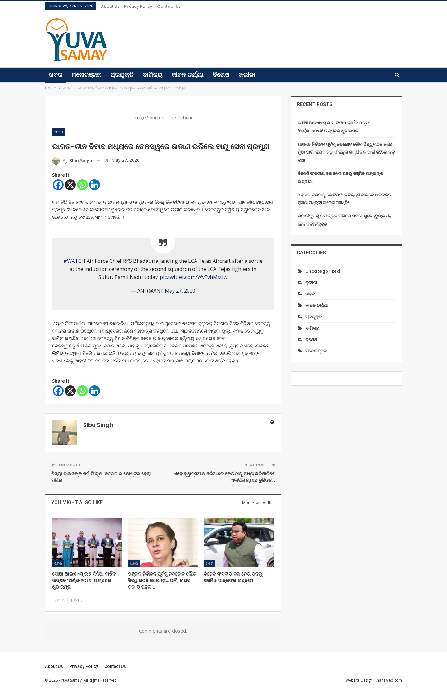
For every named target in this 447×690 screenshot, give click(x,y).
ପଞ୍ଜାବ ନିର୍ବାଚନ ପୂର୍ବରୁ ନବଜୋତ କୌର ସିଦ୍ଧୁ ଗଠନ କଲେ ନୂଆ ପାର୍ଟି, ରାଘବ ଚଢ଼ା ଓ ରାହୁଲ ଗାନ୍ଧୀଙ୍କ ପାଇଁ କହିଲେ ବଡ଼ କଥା (346, 152)
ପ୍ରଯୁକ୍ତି (121, 74)
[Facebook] (58, 184)
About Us (110, 6)
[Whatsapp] (82, 184)
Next (76, 600)
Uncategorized (322, 271)
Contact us (169, 6)
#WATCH (74, 260)
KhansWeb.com (388, 680)
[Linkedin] (94, 184)
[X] (70, 184)
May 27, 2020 (180, 290)
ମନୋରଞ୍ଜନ (86, 74)
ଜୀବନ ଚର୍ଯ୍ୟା (188, 74)
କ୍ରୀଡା (246, 74)
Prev (59, 600)
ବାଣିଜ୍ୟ (152, 74)
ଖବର (55, 74)
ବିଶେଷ (221, 74)
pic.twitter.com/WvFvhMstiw (194, 276)
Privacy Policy (138, 6)
